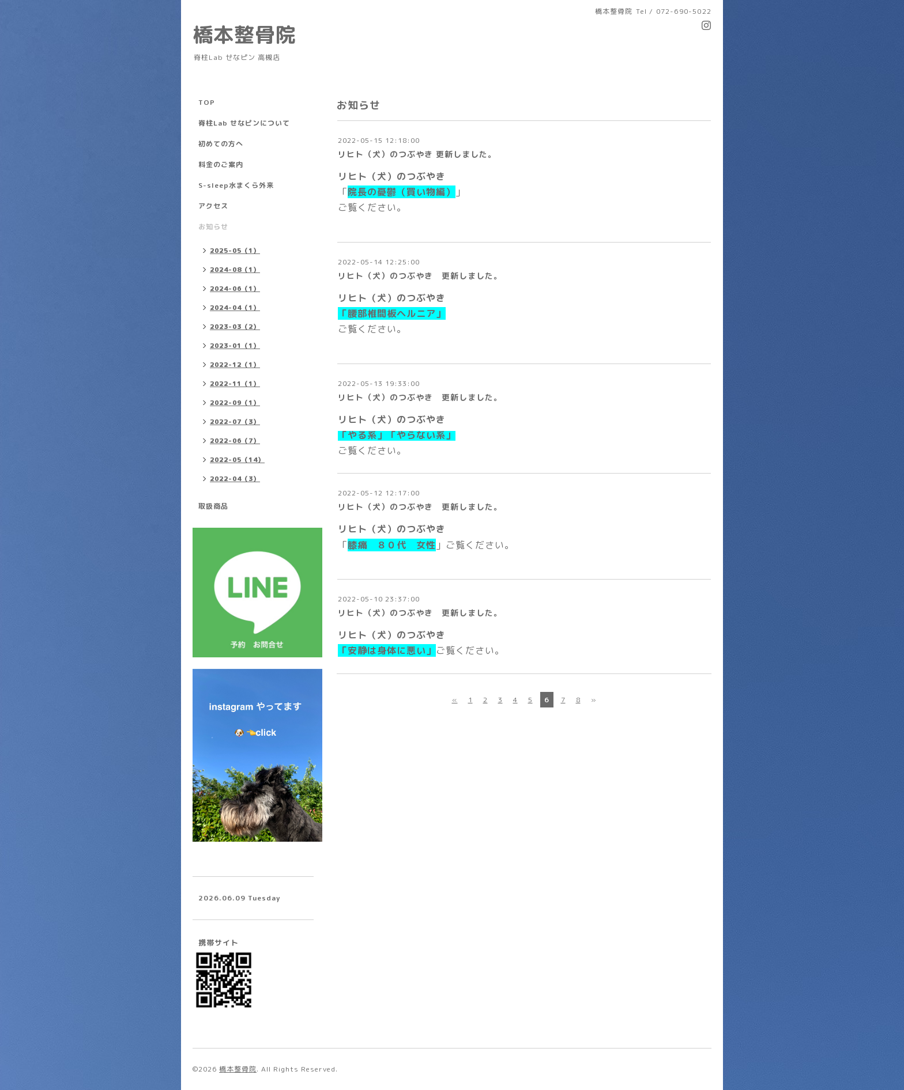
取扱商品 (213, 506)
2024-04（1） (235, 307)
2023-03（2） (235, 326)
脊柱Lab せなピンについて (244, 123)
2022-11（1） (235, 383)
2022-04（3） (235, 478)
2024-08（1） (235, 269)
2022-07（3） (235, 421)
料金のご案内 (220, 164)
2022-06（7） (235, 440)
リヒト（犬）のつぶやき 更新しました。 (417, 154)
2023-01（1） (235, 345)
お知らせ (213, 227)
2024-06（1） (235, 288)
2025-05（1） (235, 250)
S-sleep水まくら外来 (236, 185)
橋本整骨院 (244, 34)
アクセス (213, 206)
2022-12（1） (235, 364)
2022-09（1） (235, 402)
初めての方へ (220, 144)
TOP (206, 102)
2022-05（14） (237, 459)
